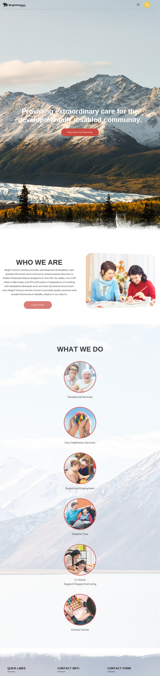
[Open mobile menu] (138, 5)
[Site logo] (14, 4)
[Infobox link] (150, 4)
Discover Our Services (80, 132)
